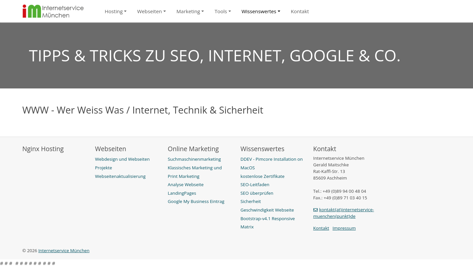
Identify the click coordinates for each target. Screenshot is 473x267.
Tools (221, 11)
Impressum (344, 228)
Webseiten (149, 11)
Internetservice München (64, 250)
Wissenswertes (259, 11)
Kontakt (300, 11)
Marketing (188, 11)
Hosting (114, 11)
